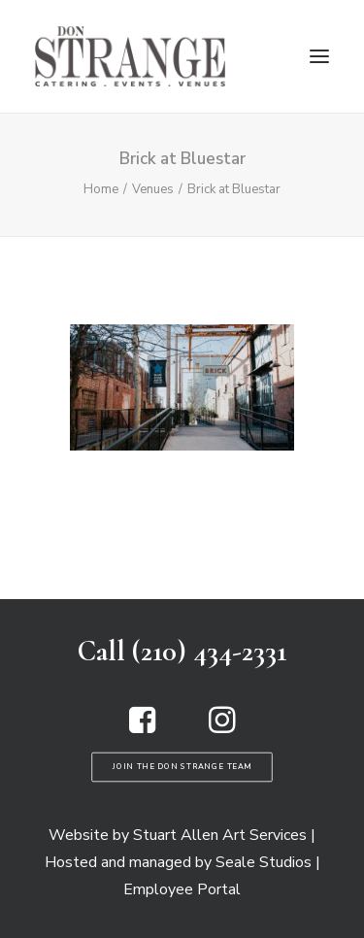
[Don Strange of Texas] (130, 56)
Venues (153, 189)
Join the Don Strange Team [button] (182, 766)
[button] (319, 56)
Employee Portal (182, 889)
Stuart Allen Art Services (220, 835)
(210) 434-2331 (209, 651)
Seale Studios (263, 862)
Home (100, 189)
